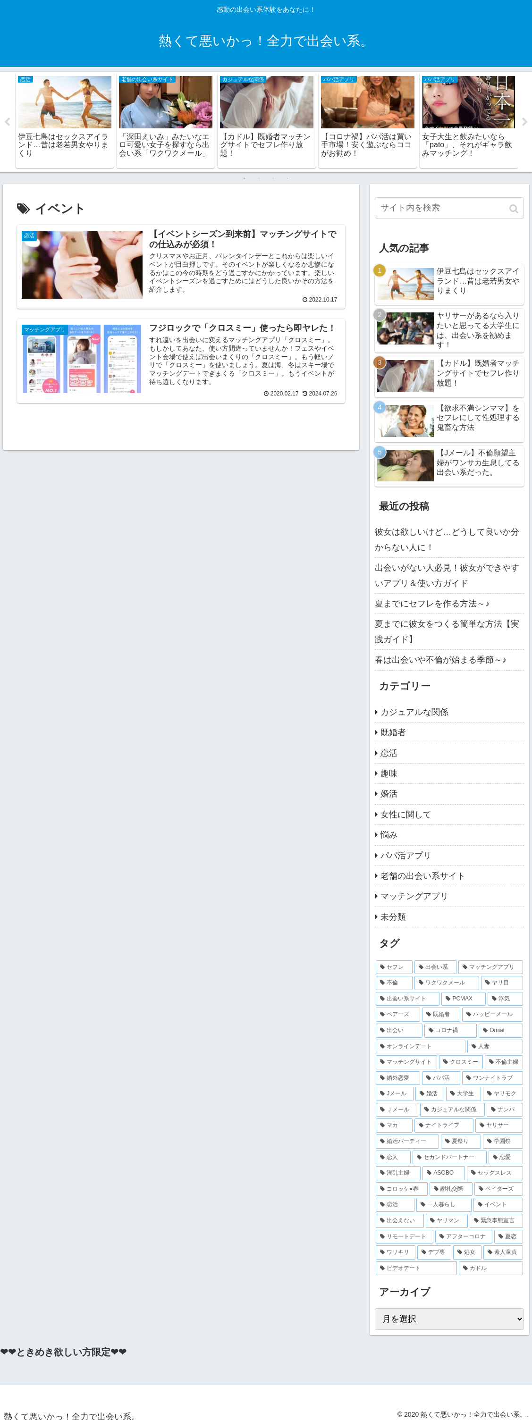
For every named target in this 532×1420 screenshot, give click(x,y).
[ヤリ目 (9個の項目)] (502, 983)
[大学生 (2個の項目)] (463, 1094)
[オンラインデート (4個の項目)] (420, 1047)
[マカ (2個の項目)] (394, 1126)
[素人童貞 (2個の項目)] (503, 1252)
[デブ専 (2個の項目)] (434, 1252)
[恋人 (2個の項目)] (393, 1158)
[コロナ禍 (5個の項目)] (450, 1031)
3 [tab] (273, 178)
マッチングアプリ (414, 896)
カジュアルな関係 (414, 712)
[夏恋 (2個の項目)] (508, 1237)
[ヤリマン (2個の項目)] (447, 1221)
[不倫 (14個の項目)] (394, 983)
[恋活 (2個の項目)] (395, 1205)
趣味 (388, 773)
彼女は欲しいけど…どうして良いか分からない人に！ (447, 539)
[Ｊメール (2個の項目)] (397, 1110)
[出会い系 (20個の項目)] (435, 967)
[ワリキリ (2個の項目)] (395, 1252)
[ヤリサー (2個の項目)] (499, 1126)
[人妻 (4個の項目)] (495, 1047)
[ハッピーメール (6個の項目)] (492, 1015)
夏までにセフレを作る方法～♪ (432, 603)
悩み (388, 835)
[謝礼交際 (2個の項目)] (451, 1189)
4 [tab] (287, 178)
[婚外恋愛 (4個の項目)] (398, 1078)
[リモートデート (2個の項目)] (404, 1237)
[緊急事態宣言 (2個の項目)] (496, 1221)
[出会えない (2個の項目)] (399, 1221)
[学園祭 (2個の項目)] (503, 1141)
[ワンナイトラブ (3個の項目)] (492, 1078)
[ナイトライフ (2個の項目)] (443, 1126)
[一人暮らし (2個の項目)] (444, 1205)
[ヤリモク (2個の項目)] (503, 1094)
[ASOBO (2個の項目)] (443, 1173)
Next (525, 122)
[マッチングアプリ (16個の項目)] (490, 967)
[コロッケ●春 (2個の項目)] (402, 1189)
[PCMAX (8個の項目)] (463, 999)
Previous (7, 122)
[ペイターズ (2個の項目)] (498, 1189)
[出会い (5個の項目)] (399, 1031)
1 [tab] (245, 178)
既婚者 (393, 732)
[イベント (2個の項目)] (498, 1205)
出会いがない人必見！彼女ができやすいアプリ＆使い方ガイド (447, 575)
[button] (515, 208)
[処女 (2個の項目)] (467, 1252)
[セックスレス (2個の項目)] (495, 1173)
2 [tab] (259, 178)
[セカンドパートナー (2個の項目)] (450, 1158)
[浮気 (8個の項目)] (505, 999)
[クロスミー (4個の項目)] (461, 1062)
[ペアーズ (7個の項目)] (398, 1015)
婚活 (388, 793)
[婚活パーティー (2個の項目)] (407, 1141)
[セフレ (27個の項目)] (394, 967)
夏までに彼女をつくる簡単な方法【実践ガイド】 (447, 631)
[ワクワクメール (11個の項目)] (446, 983)
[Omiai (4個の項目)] (501, 1031)
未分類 (393, 917)
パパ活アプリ (405, 855)
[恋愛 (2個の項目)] (506, 1158)
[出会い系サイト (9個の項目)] (407, 999)
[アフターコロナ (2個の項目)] (463, 1237)
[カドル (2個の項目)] (491, 1268)
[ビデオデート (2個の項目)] (416, 1268)
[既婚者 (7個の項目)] (441, 1015)
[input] (449, 207)
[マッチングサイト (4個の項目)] (406, 1062)
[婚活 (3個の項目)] (430, 1094)
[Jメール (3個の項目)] (395, 1094)
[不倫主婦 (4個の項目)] (504, 1062)
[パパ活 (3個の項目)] (441, 1078)
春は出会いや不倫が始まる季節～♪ (441, 659)
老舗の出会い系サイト (422, 876)
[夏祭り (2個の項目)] (461, 1141)
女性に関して (405, 814)
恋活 (388, 753)
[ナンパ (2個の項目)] (505, 1110)
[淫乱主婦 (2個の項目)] (398, 1173)
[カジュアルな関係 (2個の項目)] (452, 1110)
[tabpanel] (65, 120)
